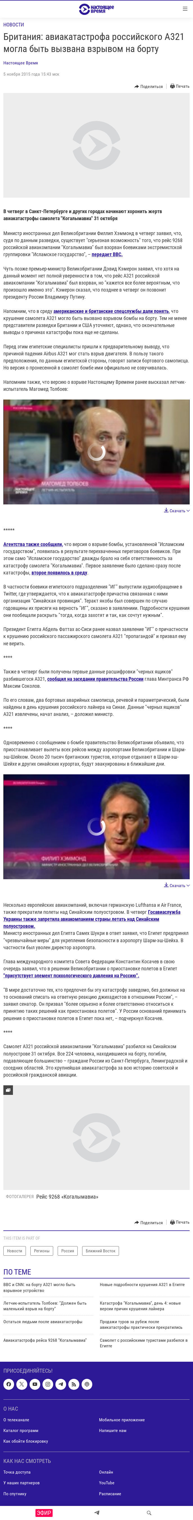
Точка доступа (17, 1472)
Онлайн (106, 1472)
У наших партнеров (21, 1483)
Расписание (110, 1493)
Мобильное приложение (122, 1419)
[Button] (148, 87)
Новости (13, 25)
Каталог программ (20, 1430)
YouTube (107, 1483)
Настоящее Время (20, 63)
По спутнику (14, 1493)
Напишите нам (112, 1430)
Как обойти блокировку (25, 1441)
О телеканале (16, 1419)
